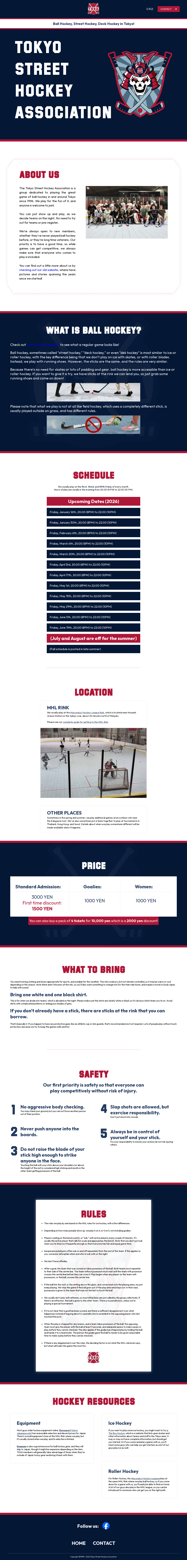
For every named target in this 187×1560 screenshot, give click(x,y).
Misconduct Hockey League (145, 1478)
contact (166, 9)
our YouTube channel (43, 344)
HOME (79, 1543)
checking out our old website (38, 270)
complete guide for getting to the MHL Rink (85, 722)
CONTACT (104, 1543)
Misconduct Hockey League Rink (87, 712)
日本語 (149, 8)
